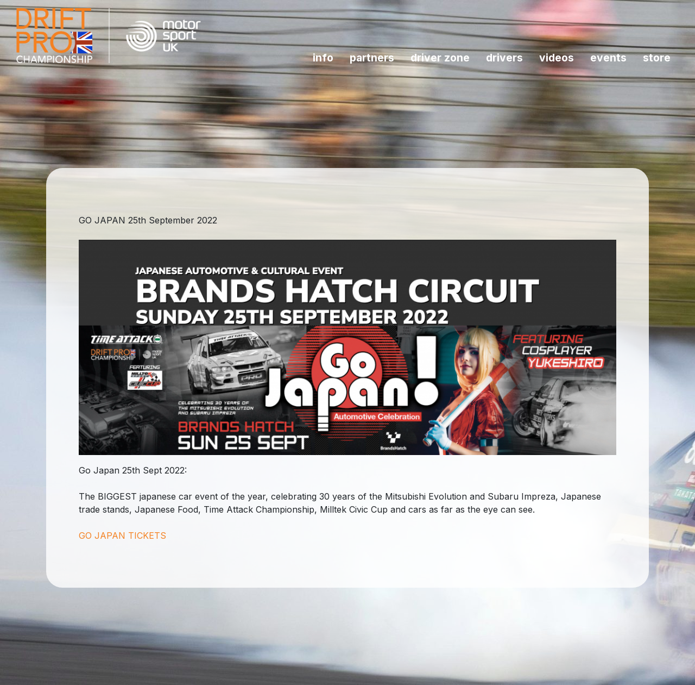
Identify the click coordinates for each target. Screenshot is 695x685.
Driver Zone (440, 57)
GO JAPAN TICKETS (122, 535)
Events (608, 57)
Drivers (504, 57)
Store (657, 57)
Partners (372, 57)
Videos (556, 57)
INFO (323, 57)
